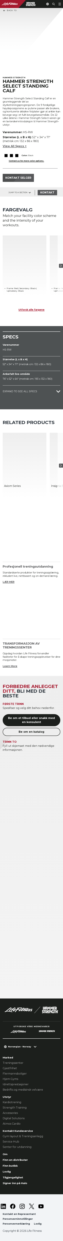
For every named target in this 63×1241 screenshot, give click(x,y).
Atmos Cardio (11, 1123)
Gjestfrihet (10, 1068)
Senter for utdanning (17, 1147)
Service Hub (11, 1141)
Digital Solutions (14, 1118)
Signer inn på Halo (15, 1183)
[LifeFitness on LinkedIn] (3, 1206)
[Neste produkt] (61, 266)
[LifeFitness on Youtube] (41, 1206)
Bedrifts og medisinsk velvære (23, 1089)
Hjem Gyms (10, 1079)
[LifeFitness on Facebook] (12, 1206)
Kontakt (47, 192)
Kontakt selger (18, 177)
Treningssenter (13, 1062)
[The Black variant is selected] (6, 155)
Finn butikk (10, 1165)
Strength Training (15, 1107)
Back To (10, 10)
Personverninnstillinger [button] (18, 1218)
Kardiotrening (12, 1102)
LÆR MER (8, 581)
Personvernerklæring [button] (16, 1223)
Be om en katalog (31, 731)
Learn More (10, 666)
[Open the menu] (59, 4)
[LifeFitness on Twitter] (31, 1206)
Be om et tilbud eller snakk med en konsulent (31, 720)
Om (5, 1154)
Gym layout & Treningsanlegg (23, 1136)
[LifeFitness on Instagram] (22, 1206)
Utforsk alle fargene (31, 309)
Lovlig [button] (37, 1223)
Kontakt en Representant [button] (19, 1214)
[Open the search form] (53, 4)
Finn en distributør (15, 1159)
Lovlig (7, 1171)
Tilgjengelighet (13, 1177)
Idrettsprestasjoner (16, 1084)
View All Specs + (15, 146)
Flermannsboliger (15, 1073)
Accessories (10, 1113)
